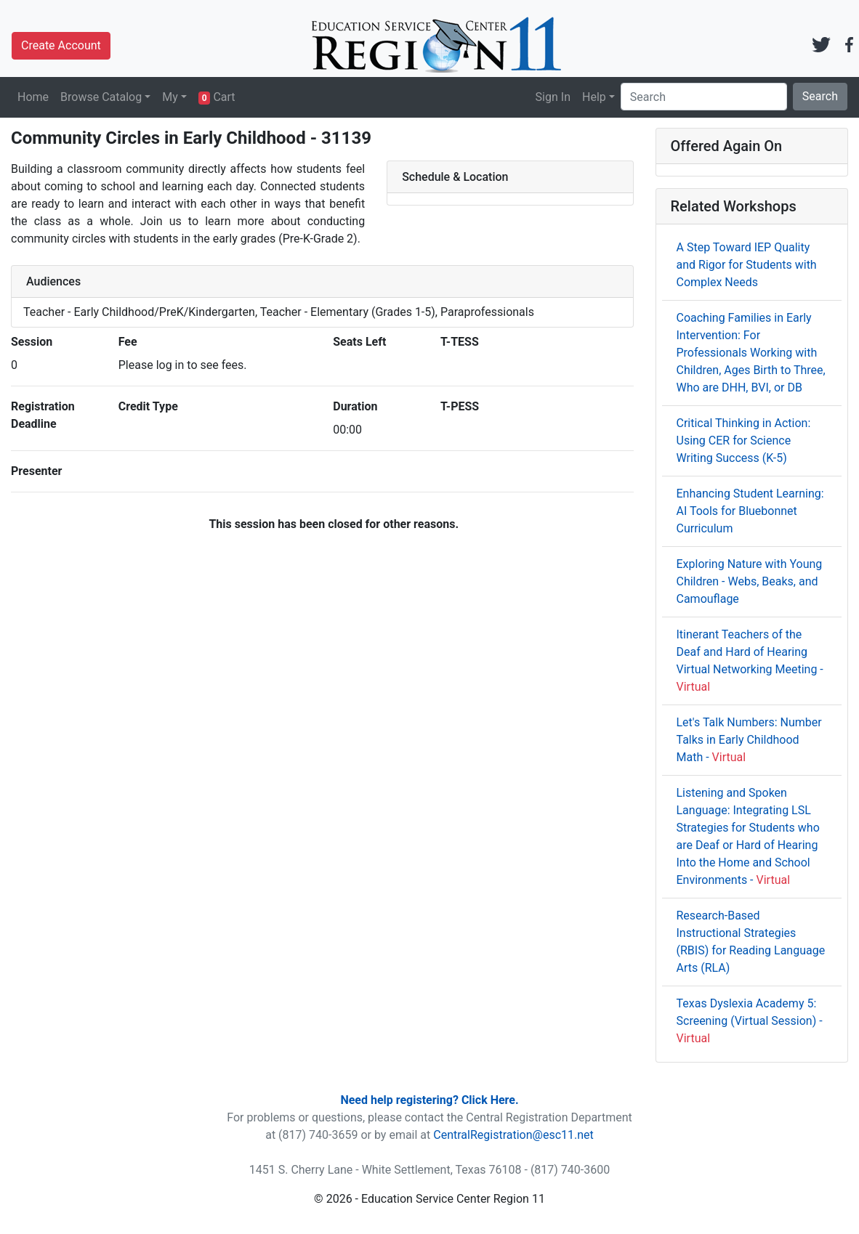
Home (33, 97)
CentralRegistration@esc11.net (513, 1135)
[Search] (704, 96)
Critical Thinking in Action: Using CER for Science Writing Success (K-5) (744, 440)
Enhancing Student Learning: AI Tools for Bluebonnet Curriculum (750, 511)
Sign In (553, 97)
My (170, 97)
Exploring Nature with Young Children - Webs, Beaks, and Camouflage (750, 581)
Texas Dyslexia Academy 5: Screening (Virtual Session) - (750, 1020)
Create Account (61, 45)
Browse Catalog (101, 97)
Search (820, 96)
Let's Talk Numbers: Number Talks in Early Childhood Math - (749, 739)
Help (594, 97)
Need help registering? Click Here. (429, 1100)
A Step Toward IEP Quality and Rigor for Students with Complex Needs (747, 264)
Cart (216, 97)
